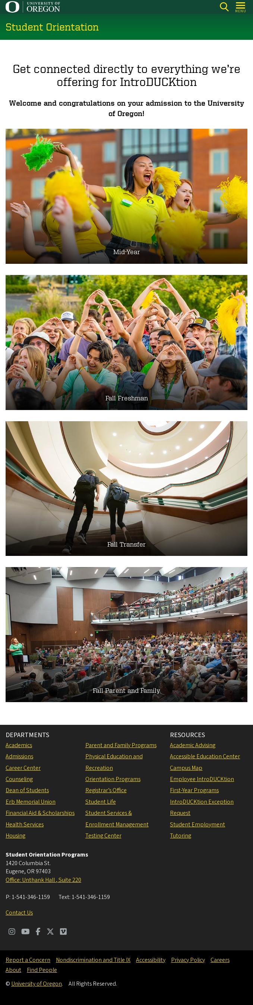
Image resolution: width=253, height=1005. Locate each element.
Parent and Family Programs (120, 745)
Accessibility (150, 960)
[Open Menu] (240, 6)
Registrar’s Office (106, 790)
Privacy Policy (188, 960)
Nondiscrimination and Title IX (93, 960)
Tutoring (180, 836)
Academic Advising (192, 745)
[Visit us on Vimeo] (63, 932)
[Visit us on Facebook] (38, 932)
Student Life (100, 802)
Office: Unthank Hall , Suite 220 (43, 880)
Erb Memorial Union (31, 802)
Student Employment (197, 824)
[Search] (224, 7)
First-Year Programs (194, 790)
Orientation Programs (112, 779)
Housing (15, 836)
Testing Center (103, 836)
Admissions (19, 756)
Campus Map (186, 768)
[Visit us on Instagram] (12, 932)
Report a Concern (28, 960)
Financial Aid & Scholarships (40, 813)
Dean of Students (27, 790)
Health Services (25, 824)
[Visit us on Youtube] (25, 932)
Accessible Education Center (205, 756)
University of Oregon (36, 984)
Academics (19, 745)
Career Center (23, 768)
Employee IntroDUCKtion (202, 779)
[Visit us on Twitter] (50, 932)
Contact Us (19, 913)
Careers (220, 960)
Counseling (19, 779)
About (13, 970)
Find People (42, 970)
